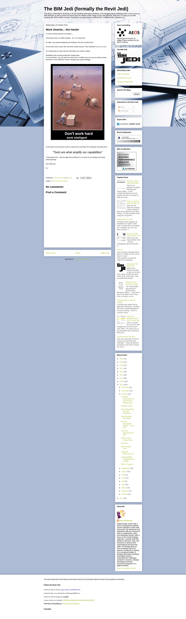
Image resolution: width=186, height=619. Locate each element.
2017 (122, 368)
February (125, 491)
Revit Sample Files (126, 448)
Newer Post (50, 253)
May (123, 481)
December (125, 387)
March (124, 488)
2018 (122, 365)
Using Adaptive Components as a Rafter (128, 459)
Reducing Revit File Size (126, 336)
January (124, 494)
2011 (122, 498)
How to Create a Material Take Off (133, 202)
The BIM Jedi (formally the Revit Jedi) (86, 8)
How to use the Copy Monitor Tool (133, 235)
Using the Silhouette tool (127, 453)
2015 (122, 375)
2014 (122, 378)
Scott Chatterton (125, 521)
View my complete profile (126, 568)
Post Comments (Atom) (82, 259)
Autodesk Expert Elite (125, 82)
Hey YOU (124, 443)
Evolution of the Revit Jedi (132, 265)
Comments (123, 111)
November (125, 391)
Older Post (105, 253)
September (125, 468)
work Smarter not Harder (59, 181)
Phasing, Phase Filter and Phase (133, 182)
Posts (121, 107)
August (124, 471)
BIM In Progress (127, 464)
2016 (122, 372)
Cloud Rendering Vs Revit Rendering (127, 411)
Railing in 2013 (126, 406)
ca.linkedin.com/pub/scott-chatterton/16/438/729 (78, 600)
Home (78, 253)
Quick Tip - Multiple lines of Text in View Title (133, 318)
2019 (122, 362)
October (124, 394)
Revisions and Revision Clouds (132, 283)
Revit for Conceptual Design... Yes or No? (128, 425)
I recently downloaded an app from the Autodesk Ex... (127, 400)
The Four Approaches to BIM (127, 433)
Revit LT (120, 250)
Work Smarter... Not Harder (127, 417)
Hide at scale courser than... (127, 439)
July (123, 475)
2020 (122, 359)
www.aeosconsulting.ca (71, 604)
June (123, 478)
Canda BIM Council (124, 78)
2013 (122, 381)
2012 (122, 385)
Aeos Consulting (123, 74)
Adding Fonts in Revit (125, 219)
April (123, 484)
